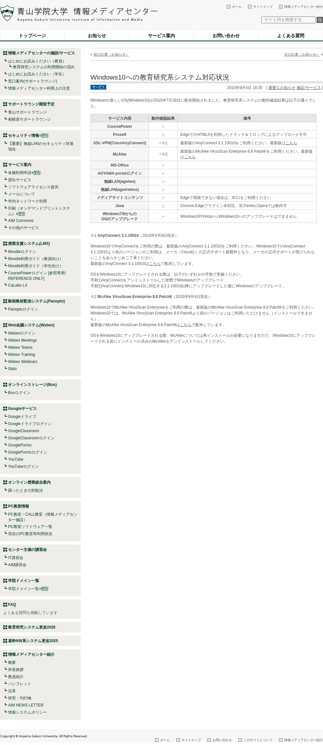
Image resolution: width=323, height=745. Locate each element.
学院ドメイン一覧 (28, 588)
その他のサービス (23, 227)
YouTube (15, 459)
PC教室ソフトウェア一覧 (30, 526)
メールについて (21, 194)
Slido (12, 369)
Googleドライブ (22, 416)
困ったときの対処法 (25, 490)
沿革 (12, 691)
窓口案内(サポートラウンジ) (32, 81)
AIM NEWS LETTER (26, 705)
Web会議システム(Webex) (31, 325)
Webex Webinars (22, 361)
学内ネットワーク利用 (27, 201)
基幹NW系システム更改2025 (33, 641)
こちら (291, 143)
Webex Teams (20, 347)
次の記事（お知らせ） (302, 54)
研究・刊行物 (19, 698)
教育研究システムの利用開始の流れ (44, 67)
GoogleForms (20, 445)
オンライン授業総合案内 (29, 482)
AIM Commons (21, 220)
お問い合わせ (226, 35)
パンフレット (19, 684)
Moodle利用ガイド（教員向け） (35, 259)
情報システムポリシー (27, 712)
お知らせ (97, 35)
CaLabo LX (17, 285)
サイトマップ (263, 6)
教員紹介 (16, 676)
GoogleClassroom (23, 431)
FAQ (12, 604)
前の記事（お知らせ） (111, 54)
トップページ (32, 35)
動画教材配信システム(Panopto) (36, 301)
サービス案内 (161, 35)
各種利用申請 (19, 172)
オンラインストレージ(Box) (32, 384)
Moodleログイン (22, 251)
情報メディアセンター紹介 (303, 6)
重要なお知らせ (282, 87)
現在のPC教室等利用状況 (30, 533)
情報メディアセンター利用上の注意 (39, 88)
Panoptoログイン (23, 309)
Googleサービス (22, 408)
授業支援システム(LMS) (29, 243)
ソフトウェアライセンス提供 (33, 187)
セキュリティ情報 (28, 135)
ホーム (237, 6)
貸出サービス (19, 180)
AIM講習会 (17, 565)
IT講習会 (15, 557)
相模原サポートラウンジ (29, 119)
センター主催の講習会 (27, 549)
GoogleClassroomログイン (31, 438)
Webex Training (21, 354)
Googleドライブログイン (30, 424)
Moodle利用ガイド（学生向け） (35, 266)
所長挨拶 (16, 669)
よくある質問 (290, 35)
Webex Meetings (22, 340)
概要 (12, 662)
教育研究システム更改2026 (32, 627)
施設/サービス (309, 87)
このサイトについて (258, 740)
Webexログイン (22, 333)
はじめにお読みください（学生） (37, 74)
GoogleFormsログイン (27, 452)
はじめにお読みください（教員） (37, 61)
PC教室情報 (18, 506)
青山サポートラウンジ (27, 112)
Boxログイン (19, 392)
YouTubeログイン (23, 466)
